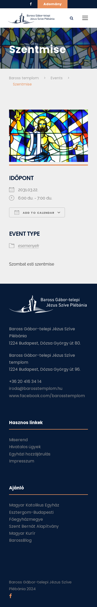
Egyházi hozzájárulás (29, 454)
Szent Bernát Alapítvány (34, 526)
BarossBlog (20, 540)
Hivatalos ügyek (25, 447)
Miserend (18, 440)
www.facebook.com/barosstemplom (47, 396)
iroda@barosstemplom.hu (35, 388)
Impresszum (21, 461)
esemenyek (28, 245)
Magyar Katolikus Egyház (34, 505)
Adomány (52, 4)
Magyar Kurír (22, 533)
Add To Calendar (34, 212)
